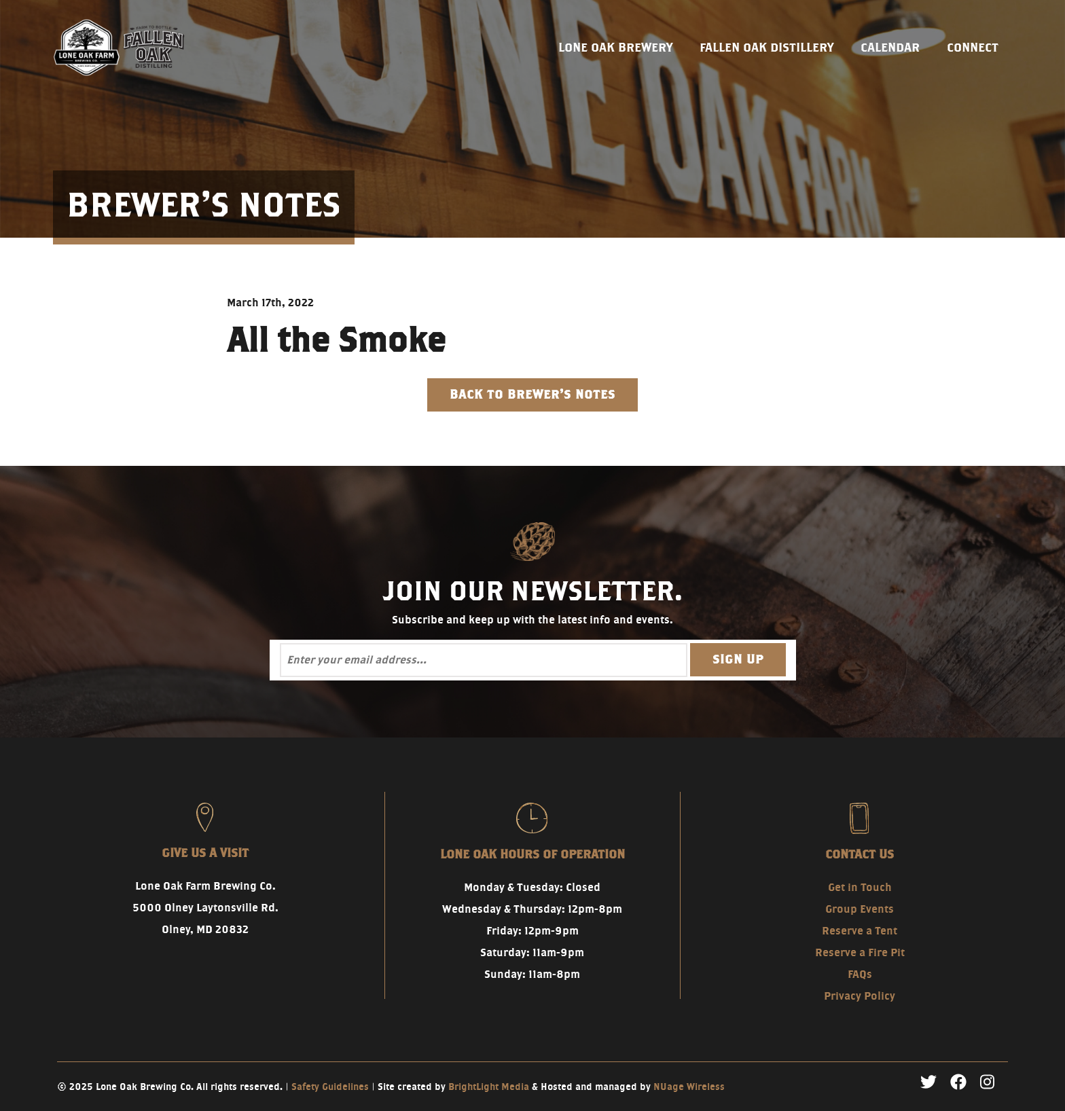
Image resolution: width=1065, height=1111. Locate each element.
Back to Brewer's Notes (532, 394)
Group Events (859, 909)
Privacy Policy (859, 995)
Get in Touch (860, 887)
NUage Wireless (689, 1086)
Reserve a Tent (859, 930)
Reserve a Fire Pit (860, 952)
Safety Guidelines (330, 1086)
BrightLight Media (488, 1086)
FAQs (860, 974)
